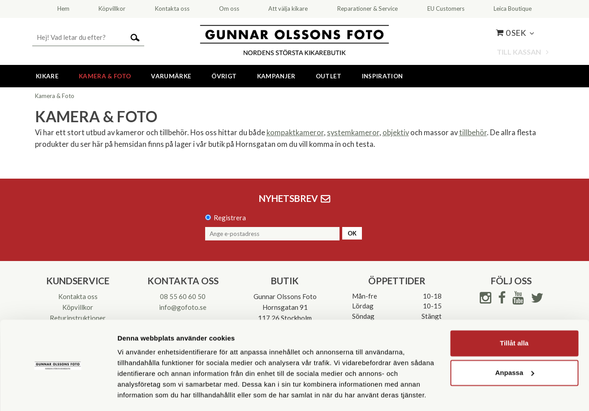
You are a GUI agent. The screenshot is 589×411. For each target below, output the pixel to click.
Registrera (230, 218)
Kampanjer (276, 76)
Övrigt (223, 76)
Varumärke (171, 76)
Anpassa (514, 346)
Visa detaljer (137, 393)
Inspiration (382, 76)
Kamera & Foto (105, 76)
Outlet (329, 76)
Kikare (47, 76)
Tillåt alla (514, 317)
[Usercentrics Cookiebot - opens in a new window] (58, 393)
